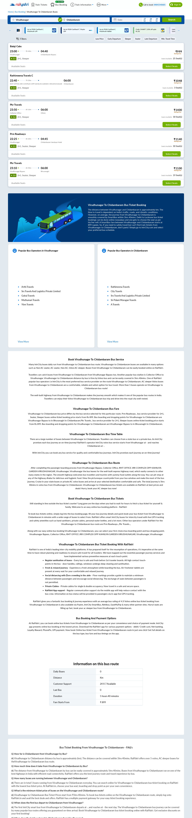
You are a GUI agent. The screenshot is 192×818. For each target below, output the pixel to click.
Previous (9, 30)
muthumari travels (30, 300)
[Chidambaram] (85, 19)
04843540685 (159, 5)
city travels (116, 291)
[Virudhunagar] (35, 19)
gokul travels (28, 295)
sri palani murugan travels (123, 300)
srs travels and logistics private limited (41, 291)
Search (171, 20)
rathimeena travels (120, 286)
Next (178, 30)
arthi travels (27, 286)
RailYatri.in (51, 786)
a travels (115, 304)
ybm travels (27, 304)
